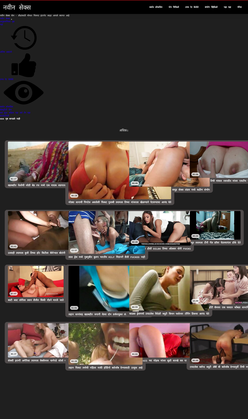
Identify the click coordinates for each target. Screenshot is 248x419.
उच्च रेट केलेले (191, 7)
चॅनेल (239, 7)
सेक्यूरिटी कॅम (6, 109)
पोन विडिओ (174, 7)
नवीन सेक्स (5, 18)
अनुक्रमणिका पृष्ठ (7, 21)
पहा (1, 24)
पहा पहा (227, 7)
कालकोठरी (4, 115)
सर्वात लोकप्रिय (155, 7)
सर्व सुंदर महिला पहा (10, 112)
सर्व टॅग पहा (25, 112)
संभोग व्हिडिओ (211, 7)
